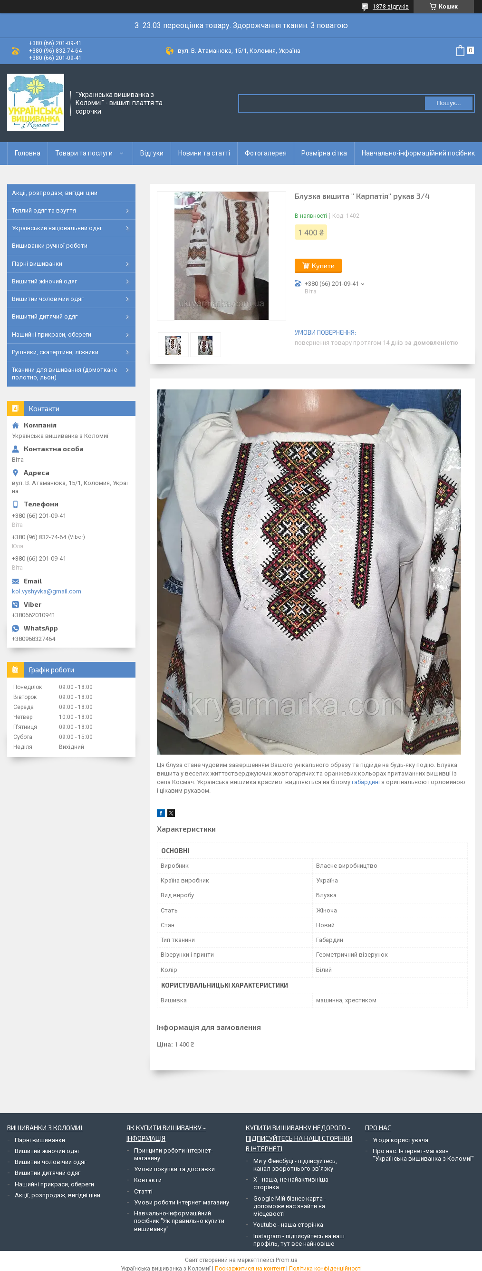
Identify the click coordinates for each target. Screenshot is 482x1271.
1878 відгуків (391, 6)
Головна (27, 153)
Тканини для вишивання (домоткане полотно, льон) (64, 373)
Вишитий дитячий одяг (44, 316)
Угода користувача (400, 1140)
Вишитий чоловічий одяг (48, 298)
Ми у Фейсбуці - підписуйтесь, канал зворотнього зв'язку (295, 1164)
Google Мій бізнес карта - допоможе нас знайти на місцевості (289, 1206)
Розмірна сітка (324, 153)
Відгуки (152, 153)
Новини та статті (204, 153)
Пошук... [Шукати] (448, 103)
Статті (143, 1191)
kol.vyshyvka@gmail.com (46, 591)
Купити (323, 266)
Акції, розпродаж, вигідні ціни (54, 192)
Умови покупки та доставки (174, 1169)
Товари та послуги (84, 153)
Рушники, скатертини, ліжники (55, 352)
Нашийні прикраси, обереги (51, 334)
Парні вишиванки (37, 263)
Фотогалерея (266, 153)
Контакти (148, 1180)
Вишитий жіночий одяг (44, 281)
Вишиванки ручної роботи (49, 245)
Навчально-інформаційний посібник (418, 153)
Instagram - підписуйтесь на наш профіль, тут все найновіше (299, 1239)
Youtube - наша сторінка (288, 1224)
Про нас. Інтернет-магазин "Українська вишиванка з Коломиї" (423, 1154)
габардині (366, 782)
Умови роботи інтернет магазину (181, 1202)
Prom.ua (287, 1260)
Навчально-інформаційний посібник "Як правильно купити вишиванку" (179, 1221)
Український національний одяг (57, 228)
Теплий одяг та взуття (44, 210)
